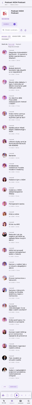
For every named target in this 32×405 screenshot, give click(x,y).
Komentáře (16, 36)
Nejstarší (18, 44)
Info (23, 36)
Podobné (5, 39)
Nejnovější (11, 44)
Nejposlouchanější (13, 46)
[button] (14, 3)
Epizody (6, 36)
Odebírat (9, 24)
